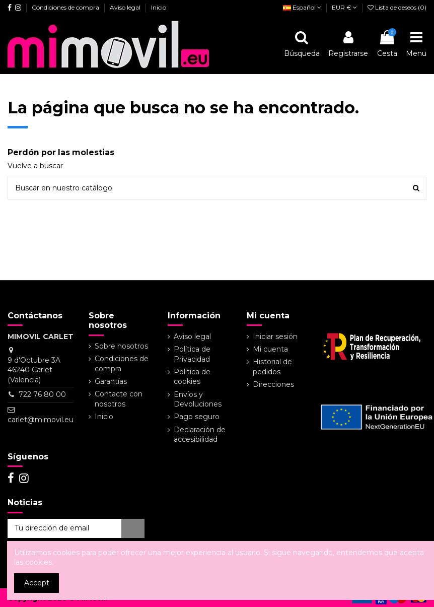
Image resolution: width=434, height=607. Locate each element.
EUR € (344, 7)
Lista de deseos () (397, 7)
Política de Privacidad (192, 354)
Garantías (111, 381)
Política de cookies (192, 376)
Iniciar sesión (275, 336)
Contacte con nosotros (118, 399)
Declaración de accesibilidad (200, 434)
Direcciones (273, 384)
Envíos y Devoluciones (198, 399)
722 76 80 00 (42, 394)
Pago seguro (197, 416)
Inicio (158, 7)
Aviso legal (126, 7)
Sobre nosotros (121, 346)
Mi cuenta (270, 349)
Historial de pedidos (272, 366)
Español (302, 7)
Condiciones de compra (66, 7)
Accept (36, 582)
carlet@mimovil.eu (41, 419)
